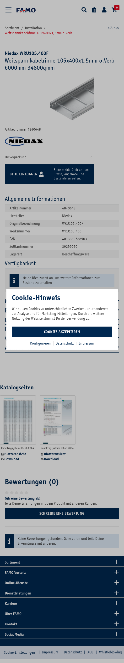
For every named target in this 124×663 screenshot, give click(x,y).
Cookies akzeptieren (62, 331)
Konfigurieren (40, 343)
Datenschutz (65, 343)
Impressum (87, 343)
